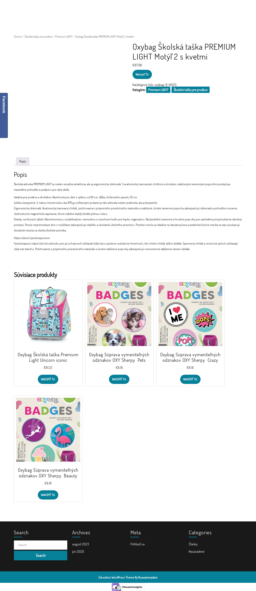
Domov (18, 36)
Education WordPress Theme (116, 577)
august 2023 (80, 544)
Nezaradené (196, 551)
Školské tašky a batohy (115, 8)
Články (193, 544)
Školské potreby (83, 8)
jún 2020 (78, 551)
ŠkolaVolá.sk (40, 8)
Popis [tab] (22, 161)
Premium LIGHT (64, 36)
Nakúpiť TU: (142, 74)
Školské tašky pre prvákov (39, 36)
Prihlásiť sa (137, 544)
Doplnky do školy (147, 8)
